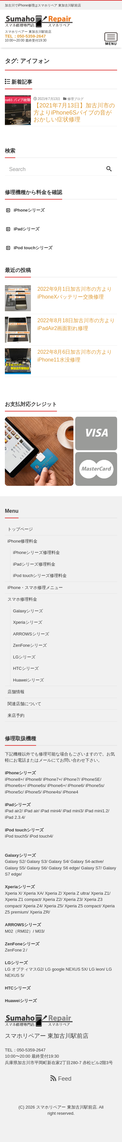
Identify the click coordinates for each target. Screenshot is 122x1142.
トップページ (20, 529)
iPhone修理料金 (22, 541)
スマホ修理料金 (22, 599)
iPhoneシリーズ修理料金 (36, 552)
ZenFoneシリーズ (30, 645)
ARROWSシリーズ (31, 634)
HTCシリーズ (26, 668)
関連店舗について (24, 703)
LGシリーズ (24, 657)
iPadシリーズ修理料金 (34, 564)
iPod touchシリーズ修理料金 (40, 575)
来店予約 (15, 715)
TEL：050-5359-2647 (25, 36)
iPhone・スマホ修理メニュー (35, 587)
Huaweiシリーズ (28, 680)
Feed (60, 1078)
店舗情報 (15, 691)
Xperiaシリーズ (27, 622)
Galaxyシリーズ (28, 610)
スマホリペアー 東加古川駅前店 (66, 1107)
